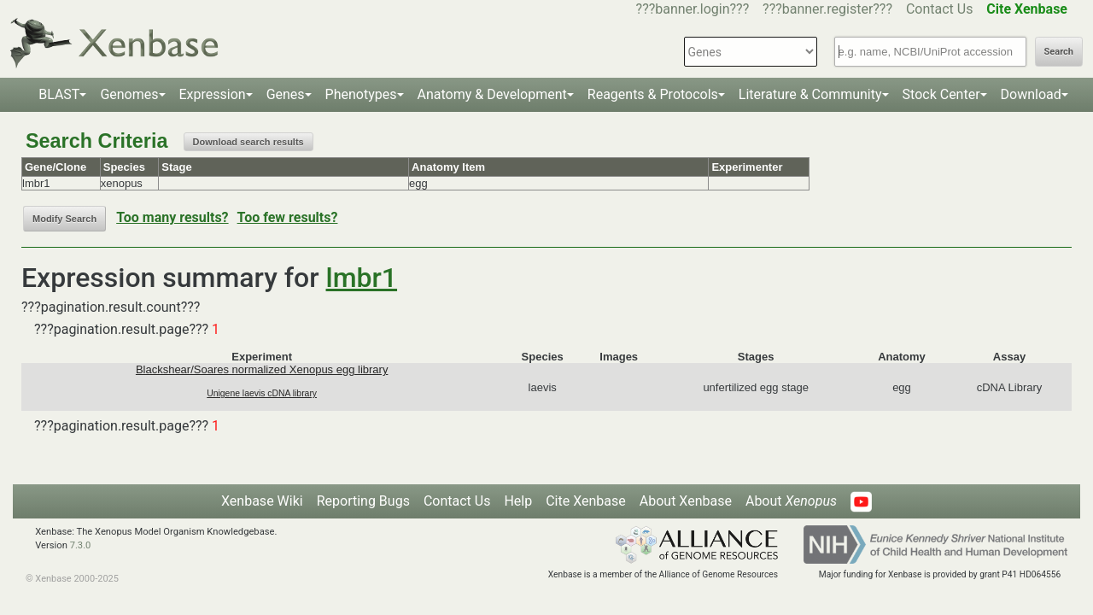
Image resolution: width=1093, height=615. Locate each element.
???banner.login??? (693, 9)
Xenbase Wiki (262, 501)
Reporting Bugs (363, 501)
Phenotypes (361, 94)
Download (1031, 94)
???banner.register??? (827, 9)
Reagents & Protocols (652, 94)
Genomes (129, 94)
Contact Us (939, 9)
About (791, 501)
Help (518, 501)
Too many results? (172, 217)
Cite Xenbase (586, 501)
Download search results (248, 142)
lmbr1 (362, 277)
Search (1058, 51)
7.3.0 (80, 545)
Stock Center (941, 94)
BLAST (58, 94)
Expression (212, 94)
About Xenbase (686, 501)
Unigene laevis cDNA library (262, 393)
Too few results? (287, 217)
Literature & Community (810, 94)
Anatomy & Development (492, 94)
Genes (285, 94)
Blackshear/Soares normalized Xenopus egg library (262, 369)
